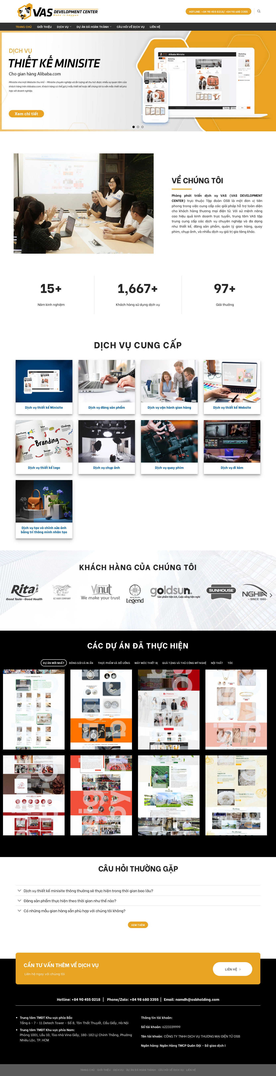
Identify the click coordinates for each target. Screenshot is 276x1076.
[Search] (258, 11)
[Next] (270, 595)
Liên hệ (155, 26)
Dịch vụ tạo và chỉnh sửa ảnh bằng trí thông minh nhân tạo (44, 529)
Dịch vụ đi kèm (232, 467)
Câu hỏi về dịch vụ (131, 26)
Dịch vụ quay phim (169, 467)
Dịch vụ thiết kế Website (232, 407)
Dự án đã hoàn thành (94, 26)
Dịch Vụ (64, 26)
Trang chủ (24, 26)
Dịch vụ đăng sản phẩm (106, 407)
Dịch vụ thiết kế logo (44, 467)
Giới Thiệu (44, 26)
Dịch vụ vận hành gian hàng (169, 407)
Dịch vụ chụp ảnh (106, 467)
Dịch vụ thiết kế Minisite (44, 407)
